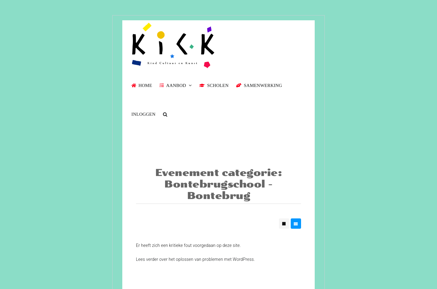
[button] (165, 113)
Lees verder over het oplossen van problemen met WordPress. (195, 259)
